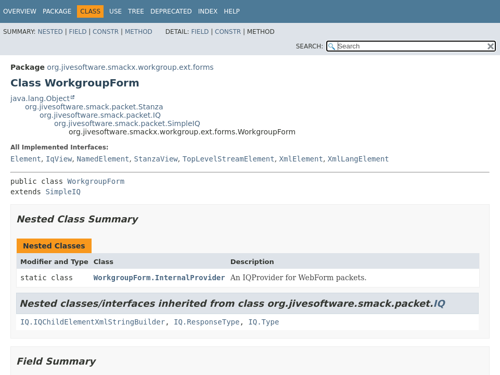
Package (57, 11)
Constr (106, 31)
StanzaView (155, 159)
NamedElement (102, 159)
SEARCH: (310, 46)
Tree (136, 11)
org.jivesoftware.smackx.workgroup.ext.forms (130, 67)
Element (25, 159)
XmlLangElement (358, 159)
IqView (59, 159)
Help (232, 11)
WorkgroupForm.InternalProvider (159, 277)
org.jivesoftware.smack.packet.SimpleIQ (127, 123)
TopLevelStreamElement (229, 159)
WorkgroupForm (96, 181)
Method (138, 31)
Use (115, 11)
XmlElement (301, 159)
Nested (49, 31)
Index (208, 11)
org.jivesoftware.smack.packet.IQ (100, 115)
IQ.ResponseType (206, 322)
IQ (439, 303)
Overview (19, 11)
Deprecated (171, 11)
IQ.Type (263, 322)
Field (77, 31)
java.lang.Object (40, 98)
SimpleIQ (62, 192)
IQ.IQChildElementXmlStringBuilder (92, 322)
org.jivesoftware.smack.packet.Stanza (94, 107)
